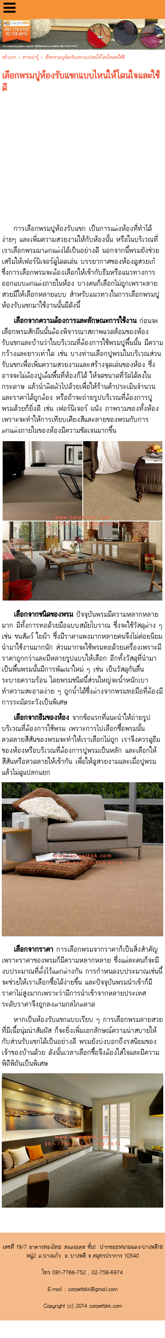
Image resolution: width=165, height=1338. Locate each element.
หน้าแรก (9, 57)
